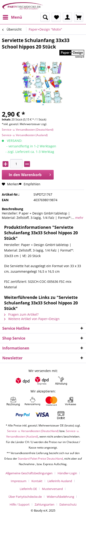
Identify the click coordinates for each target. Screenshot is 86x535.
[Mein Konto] (67, 17)
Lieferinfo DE (28, 489)
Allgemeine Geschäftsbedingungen (29, 473)
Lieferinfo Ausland (59, 481)
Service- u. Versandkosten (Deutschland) (27, 130)
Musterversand (52, 489)
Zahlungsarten (44, 504)
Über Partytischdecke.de (25, 497)
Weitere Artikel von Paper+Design (32, 319)
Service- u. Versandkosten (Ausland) (25, 135)
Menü (12, 17)
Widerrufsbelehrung (60, 497)
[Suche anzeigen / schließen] (45, 17)
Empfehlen (29, 184)
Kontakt (36, 481)
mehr (78, 217)
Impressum (18, 481)
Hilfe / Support (20, 504)
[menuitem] (12, 17)
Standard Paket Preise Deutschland (40, 459)
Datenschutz (68, 504)
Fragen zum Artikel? (21, 314)
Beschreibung (12, 209)
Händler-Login (67, 473)
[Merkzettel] (56, 17)
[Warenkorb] (78, 17)
